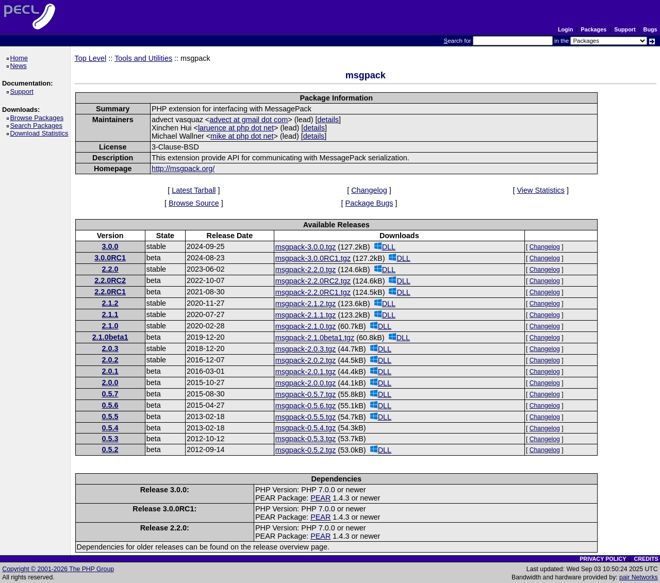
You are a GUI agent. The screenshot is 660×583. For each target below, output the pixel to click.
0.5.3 (110, 439)
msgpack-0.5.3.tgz (305, 439)
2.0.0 (110, 382)
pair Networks (638, 577)
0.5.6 (110, 405)
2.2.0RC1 (110, 292)
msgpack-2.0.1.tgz (305, 372)
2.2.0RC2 (110, 280)
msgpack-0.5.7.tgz (305, 394)
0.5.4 (110, 428)
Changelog (369, 190)
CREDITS (646, 559)
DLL (384, 246)
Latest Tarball (194, 190)
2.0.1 (110, 371)
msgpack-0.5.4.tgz (305, 428)
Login (565, 29)
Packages (593, 29)
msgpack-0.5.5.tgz (305, 417)
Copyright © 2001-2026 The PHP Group (58, 569)
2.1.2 (110, 303)
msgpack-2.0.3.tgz (305, 349)
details (328, 119)
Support (624, 29)
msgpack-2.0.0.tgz (305, 383)
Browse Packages (38, 118)
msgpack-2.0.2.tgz (305, 360)
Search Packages (37, 125)
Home (20, 58)
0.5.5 (110, 416)
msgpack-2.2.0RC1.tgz (313, 292)
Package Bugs (369, 203)
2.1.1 (110, 314)
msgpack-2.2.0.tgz (305, 269)
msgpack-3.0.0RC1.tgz (313, 258)
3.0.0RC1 (110, 258)
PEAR (320, 498)
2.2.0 (110, 269)
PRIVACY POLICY (603, 559)
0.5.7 (110, 394)
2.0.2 (110, 360)
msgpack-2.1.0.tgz (305, 326)
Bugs (650, 29)
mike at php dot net (241, 136)
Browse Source (194, 203)
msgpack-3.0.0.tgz (305, 247)
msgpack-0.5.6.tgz (305, 406)
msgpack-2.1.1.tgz (305, 315)
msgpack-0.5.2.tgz (305, 450)
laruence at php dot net (236, 128)
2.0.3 (110, 348)
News (20, 66)
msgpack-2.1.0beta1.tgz (315, 338)
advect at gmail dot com (248, 119)
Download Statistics (41, 133)
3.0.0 (110, 246)
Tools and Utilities (143, 58)
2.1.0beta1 (110, 337)
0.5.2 (110, 449)
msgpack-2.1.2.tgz (305, 303)
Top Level (91, 58)
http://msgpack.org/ (183, 168)
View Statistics (541, 190)
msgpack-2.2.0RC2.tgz (313, 281)
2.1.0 (110, 326)
